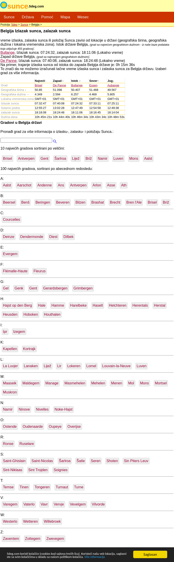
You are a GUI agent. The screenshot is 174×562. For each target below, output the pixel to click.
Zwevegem (55, 539)
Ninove (24, 409)
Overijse (74, 426)
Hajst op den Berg (17, 305)
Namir (102, 158)
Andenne (44, 185)
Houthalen (52, 314)
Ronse (8, 444)
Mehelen (98, 383)
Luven (118, 158)
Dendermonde (31, 237)
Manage (51, 383)
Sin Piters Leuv (136, 461)
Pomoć (47, 17)
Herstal (159, 305)
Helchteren (117, 305)
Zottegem (33, 539)
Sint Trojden (38, 470)
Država (28, 17)
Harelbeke (78, 305)
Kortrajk (29, 349)
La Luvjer (10, 366)
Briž (88, 158)
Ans (61, 185)
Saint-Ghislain (14, 461)
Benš (25, 202)
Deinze (8, 237)
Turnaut (62, 487)
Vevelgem (78, 504)
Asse (111, 185)
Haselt (98, 305)
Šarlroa (60, 158)
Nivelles (42, 409)
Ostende (10, 426)
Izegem (19, 332)
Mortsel (161, 383)
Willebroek (52, 521)
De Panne (8, 61)
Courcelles (11, 219)
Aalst (148, 158)
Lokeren (73, 366)
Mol (131, 383)
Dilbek (68, 237)
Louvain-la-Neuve (116, 366)
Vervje (59, 504)
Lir (59, 366)
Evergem (10, 254)
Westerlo (10, 521)
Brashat (97, 202)
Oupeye (55, 426)
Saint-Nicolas (42, 461)
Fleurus (40, 271)
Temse (8, 487)
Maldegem (30, 383)
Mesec (83, 17)
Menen (116, 383)
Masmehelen (74, 383)
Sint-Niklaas (12, 470)
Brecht (115, 202)
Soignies (61, 470)
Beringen (43, 202)
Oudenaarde (33, 426)
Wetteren (30, 521)
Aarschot (24, 185)
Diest (53, 237)
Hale (42, 305)
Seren (96, 461)
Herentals (140, 305)
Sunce (9, 17)
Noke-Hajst (63, 409)
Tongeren (42, 487)
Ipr (5, 332)
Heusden (10, 314)
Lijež (76, 158)
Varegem (10, 504)
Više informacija (19, 557)
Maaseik (10, 383)
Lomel (91, 366)
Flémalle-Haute (15, 271)
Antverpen (26, 158)
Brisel (38, 85)
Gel (6, 288)
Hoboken (31, 314)
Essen (93, 85)
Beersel (9, 202)
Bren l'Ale (134, 202)
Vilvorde (98, 504)
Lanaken (31, 366)
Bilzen (80, 202)
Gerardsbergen (55, 288)
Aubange (113, 85)
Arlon (97, 185)
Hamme (57, 305)
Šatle (81, 461)
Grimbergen (82, 288)
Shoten (112, 461)
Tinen (24, 487)
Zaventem (11, 539)
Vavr (44, 504)
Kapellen (10, 349)
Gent (44, 158)
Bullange (7, 52)
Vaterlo (29, 504)
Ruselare (26, 444)
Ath (123, 185)
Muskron (10, 392)
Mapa (65, 17)
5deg (14, 24)
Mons (133, 158)
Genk (18, 288)
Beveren (63, 202)
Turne (78, 487)
